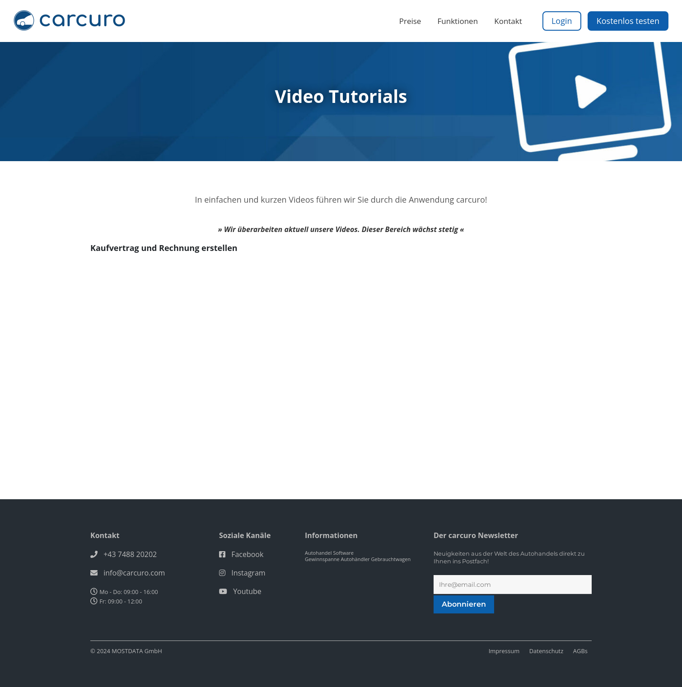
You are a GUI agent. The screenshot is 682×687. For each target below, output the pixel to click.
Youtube (247, 591)
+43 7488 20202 (130, 554)
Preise (410, 21)
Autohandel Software (329, 552)
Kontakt (508, 21)
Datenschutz (546, 651)
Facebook (247, 554)
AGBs (580, 651)
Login (561, 20)
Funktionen (458, 21)
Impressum (504, 651)
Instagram (248, 573)
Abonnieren (464, 604)
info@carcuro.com (134, 573)
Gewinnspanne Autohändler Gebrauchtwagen (358, 559)
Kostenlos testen (628, 20)
